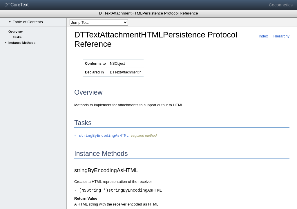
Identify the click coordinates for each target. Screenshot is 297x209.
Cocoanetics (281, 4)
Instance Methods (21, 42)
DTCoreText (16, 4)
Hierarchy (281, 36)
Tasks (17, 37)
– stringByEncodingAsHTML (101, 136)
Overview (15, 31)
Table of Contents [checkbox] (26, 22)
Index (263, 36)
